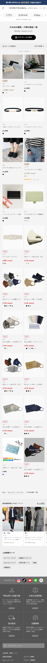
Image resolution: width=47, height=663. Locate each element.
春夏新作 (7, 567)
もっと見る (40, 503)
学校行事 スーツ (25, 563)
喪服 (35, 563)
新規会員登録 (7, 657)
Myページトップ (8, 660)
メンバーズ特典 (29, 657)
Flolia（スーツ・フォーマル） (16, 492)
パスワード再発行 (30, 660)
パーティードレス (10, 558)
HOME (3, 492)
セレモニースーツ (10, 563)
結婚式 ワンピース (25, 558)
